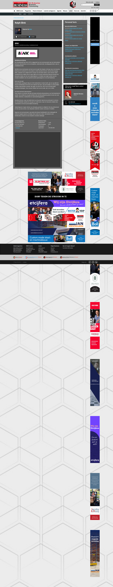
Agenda (59, 11)
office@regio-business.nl (75, 103)
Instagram (93, 262)
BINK (30, 29)
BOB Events (20, 11)
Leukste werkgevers (49, 11)
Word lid (83, 11)
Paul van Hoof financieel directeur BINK (74, 70)
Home (14, 11)
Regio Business (27, 4)
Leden (70, 11)
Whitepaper (28, 251)
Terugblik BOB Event (30, 249)
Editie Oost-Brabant (17, 249)
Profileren (98, 2)
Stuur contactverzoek (21, 36)
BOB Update (41, 250)
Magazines (28, 11)
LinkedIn (32, 36)
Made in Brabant (37, 11)
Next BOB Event (29, 248)
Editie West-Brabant (17, 250)
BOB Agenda (29, 250)
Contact (52, 249)
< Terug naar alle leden (18, 17)
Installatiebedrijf (69, 47)
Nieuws (65, 11)
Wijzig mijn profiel (89, 2)
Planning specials (17, 251)
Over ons (76, 11)
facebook (90, 262)
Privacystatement (54, 251)
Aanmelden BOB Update (68, 248)
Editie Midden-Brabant (18, 248)
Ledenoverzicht (41, 248)
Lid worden (40, 249)
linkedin (96, 262)
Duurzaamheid (68, 51)
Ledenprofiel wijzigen (42, 251)
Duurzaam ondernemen (75, 49)
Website (18, 127)
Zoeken (96, 4)
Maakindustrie (76, 47)
